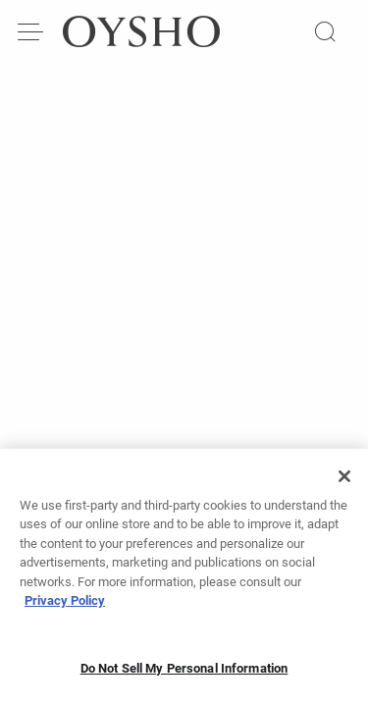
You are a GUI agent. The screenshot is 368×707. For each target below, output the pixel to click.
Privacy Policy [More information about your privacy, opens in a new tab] (65, 606)
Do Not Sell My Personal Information (184, 674)
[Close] (344, 482)
